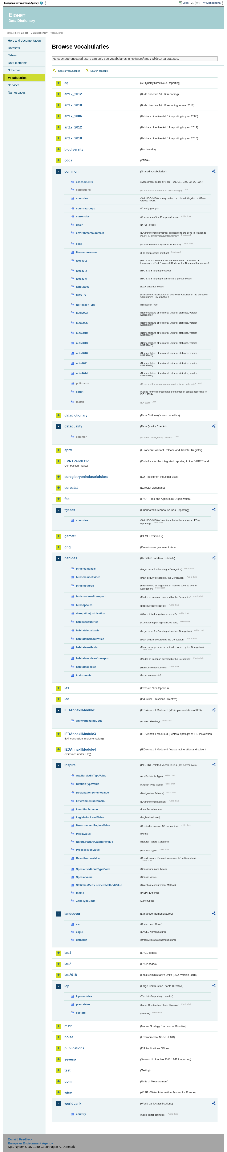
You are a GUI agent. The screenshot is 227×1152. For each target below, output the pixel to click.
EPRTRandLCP (76, 461)
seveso (70, 1059)
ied (66, 699)
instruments (83, 675)
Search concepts (99, 71)
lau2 (67, 964)
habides (70, 558)
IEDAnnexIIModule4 (80, 749)
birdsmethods (85, 585)
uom (68, 1081)
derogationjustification (90, 613)
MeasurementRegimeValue (93, 825)
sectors (81, 1012)
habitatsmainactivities (90, 638)
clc (78, 924)
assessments (84, 182)
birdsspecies (84, 605)
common (71, 171)
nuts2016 (82, 353)
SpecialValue (84, 877)
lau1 (67, 953)
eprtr (68, 450)
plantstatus (83, 1004)
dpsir (79, 224)
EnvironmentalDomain (90, 801)
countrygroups (85, 208)
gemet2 (70, 536)
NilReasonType (85, 304)
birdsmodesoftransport (91, 596)
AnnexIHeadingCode (89, 720)
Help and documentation (24, 40)
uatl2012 (81, 940)
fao (66, 499)
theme (80, 892)
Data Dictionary (39, 33)
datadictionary (75, 415)
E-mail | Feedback (20, 1139)
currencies (83, 216)
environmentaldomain (90, 232)
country (81, 1114)
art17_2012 (73, 127)
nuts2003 (82, 312)
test (67, 1070)
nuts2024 (82, 373)
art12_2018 (73, 105)
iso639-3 (81, 270)
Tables (12, 55)
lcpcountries (84, 996)
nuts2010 (82, 333)
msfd (68, 1026)
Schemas (14, 70)
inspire (69, 765)
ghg (67, 547)
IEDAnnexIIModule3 (80, 734)
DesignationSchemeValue (92, 792)
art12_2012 (73, 94)
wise (68, 1092)
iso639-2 (81, 260)
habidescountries (87, 621)
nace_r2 (81, 294)
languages (82, 286)
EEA (25, 3)
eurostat (71, 487)
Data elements (17, 63)
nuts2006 (82, 322)
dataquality (73, 426)
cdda (68, 160)
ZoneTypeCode (85, 900)
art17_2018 (73, 138)
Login (186, 2)
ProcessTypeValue (88, 849)
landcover (72, 913)
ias (66, 688)
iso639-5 (81, 278)
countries (82, 198)
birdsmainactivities (88, 577)
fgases (69, 510)
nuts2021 (82, 363)
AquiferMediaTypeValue (91, 775)
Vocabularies (17, 77)
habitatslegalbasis (87, 630)
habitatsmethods (86, 647)
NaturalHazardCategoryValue (94, 841)
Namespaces (16, 92)
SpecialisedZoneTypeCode (93, 869)
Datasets (14, 48)
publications (74, 1048)
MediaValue (83, 833)
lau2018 (70, 975)
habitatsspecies (86, 666)
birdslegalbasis (86, 568)
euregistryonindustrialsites (86, 477)
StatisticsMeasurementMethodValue (99, 885)
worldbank (72, 1103)
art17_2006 (73, 116)
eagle (79, 932)
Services (13, 85)
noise (68, 1037)
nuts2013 (82, 343)
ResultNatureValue (88, 858)
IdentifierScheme (87, 809)
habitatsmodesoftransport (92, 658)
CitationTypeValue (87, 784)
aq (66, 83)
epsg (79, 243)
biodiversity (73, 149)
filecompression (86, 252)
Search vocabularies (69, 71)
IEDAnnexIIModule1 (80, 710)
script (79, 391)
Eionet (24, 33)
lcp (66, 986)
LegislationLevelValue (90, 817)
